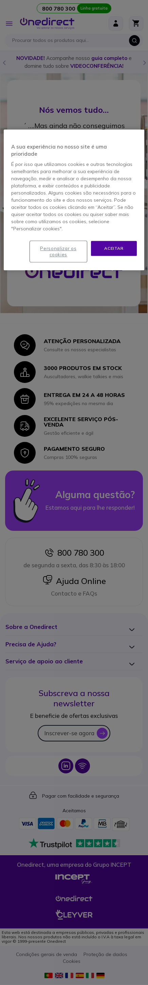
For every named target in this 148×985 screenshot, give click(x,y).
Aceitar (113, 248)
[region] (74, 199)
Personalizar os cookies (58, 251)
